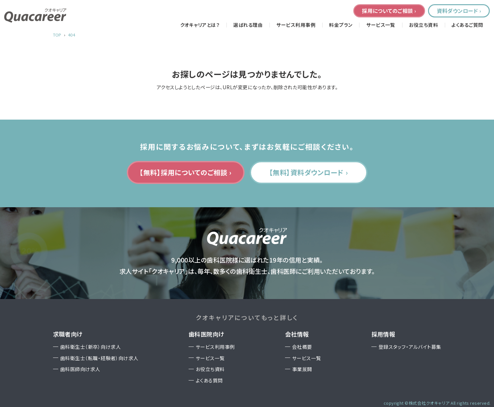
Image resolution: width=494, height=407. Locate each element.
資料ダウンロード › (459, 11)
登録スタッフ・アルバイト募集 (410, 346)
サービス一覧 (380, 25)
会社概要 (302, 346)
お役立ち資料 (423, 25)
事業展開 (302, 369)
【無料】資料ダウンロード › (308, 172)
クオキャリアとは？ (200, 25)
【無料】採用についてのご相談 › (185, 172)
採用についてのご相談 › (389, 11)
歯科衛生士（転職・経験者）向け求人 (99, 358)
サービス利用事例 (295, 25)
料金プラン (340, 25)
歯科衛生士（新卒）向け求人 (90, 346)
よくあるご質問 (467, 25)
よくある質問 (209, 380)
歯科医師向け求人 (80, 369)
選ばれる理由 (248, 25)
